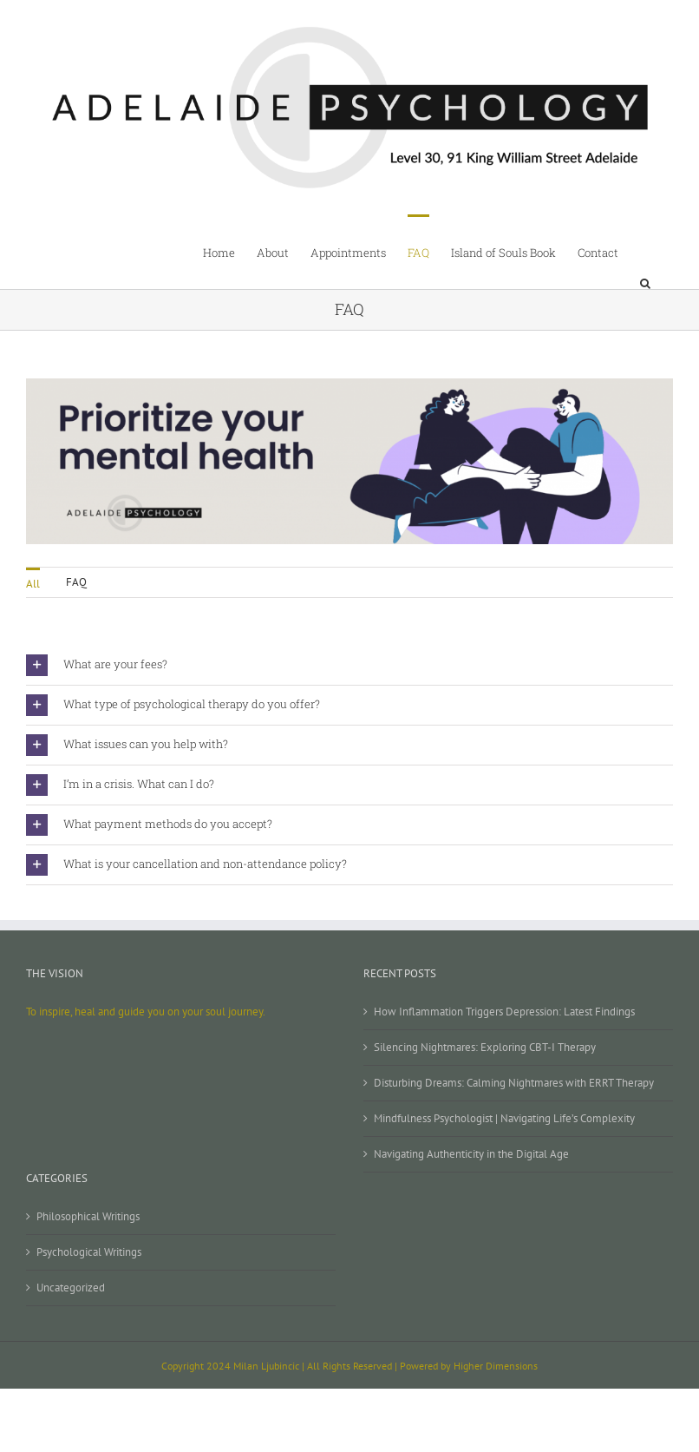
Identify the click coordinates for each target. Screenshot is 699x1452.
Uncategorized (70, 1287)
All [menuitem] (33, 583)
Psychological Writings (88, 1252)
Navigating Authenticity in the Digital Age (471, 1153)
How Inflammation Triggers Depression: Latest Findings (504, 1011)
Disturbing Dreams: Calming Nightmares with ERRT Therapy (514, 1082)
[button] (645, 251)
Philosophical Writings (88, 1216)
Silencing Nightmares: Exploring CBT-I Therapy (485, 1047)
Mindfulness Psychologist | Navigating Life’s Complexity (504, 1118)
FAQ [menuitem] (76, 582)
